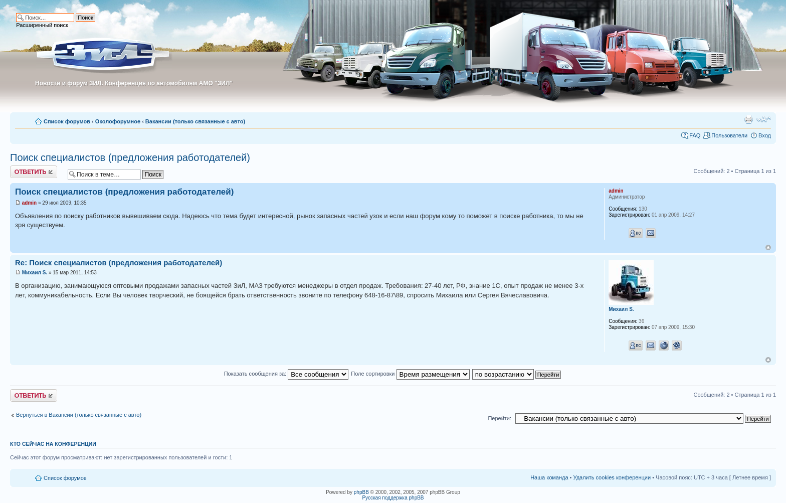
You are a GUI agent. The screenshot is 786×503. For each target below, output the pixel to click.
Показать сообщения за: (286, 374)
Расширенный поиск (42, 25)
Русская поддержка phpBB (393, 497)
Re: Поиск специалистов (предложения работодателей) (118, 262)
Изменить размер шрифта (763, 119)
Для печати (748, 119)
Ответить (33, 171)
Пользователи (729, 135)
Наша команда (549, 477)
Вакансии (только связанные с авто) (195, 121)
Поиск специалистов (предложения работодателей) (130, 157)
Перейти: (499, 418)
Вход (764, 135)
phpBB (361, 492)
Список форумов (67, 121)
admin (29, 203)
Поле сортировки (410, 374)
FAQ (694, 135)
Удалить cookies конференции (612, 477)
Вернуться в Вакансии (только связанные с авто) (78, 415)
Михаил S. (34, 272)
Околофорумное (117, 121)
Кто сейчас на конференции (53, 444)
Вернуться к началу (768, 247)
